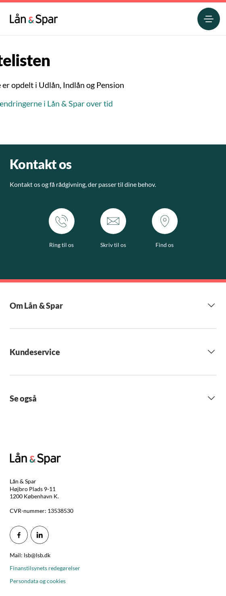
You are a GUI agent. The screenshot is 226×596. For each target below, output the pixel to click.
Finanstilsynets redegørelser (45, 568)
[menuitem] (34, 17)
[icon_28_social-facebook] (19, 535)
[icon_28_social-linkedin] (40, 535)
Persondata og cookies (38, 580)
